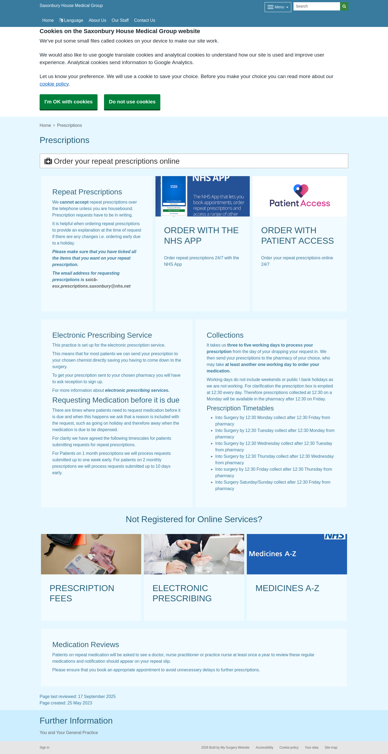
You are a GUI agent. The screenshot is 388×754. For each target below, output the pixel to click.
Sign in (44, 747)
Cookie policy (289, 747)
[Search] (316, 6)
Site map (331, 747)
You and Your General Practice (69, 732)
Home (45, 125)
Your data (311, 747)
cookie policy (54, 83)
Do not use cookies (132, 101)
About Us (97, 20)
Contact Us (144, 20)
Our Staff (120, 20)
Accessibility (264, 747)
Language (71, 20)
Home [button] (48, 20)
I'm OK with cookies (68, 101)
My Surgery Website (235, 747)
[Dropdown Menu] (278, 7)
